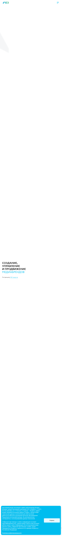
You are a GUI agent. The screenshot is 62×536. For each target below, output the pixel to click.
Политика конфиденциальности (11, 533)
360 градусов (14, 277)
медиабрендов (13, 272)
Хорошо (52, 520)
